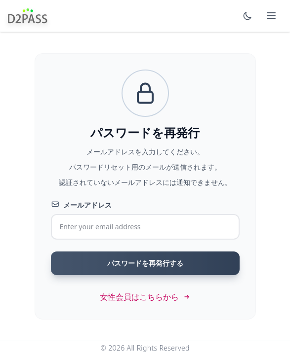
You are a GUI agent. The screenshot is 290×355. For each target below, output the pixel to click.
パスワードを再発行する (145, 263)
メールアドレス (81, 205)
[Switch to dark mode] (247, 16)
